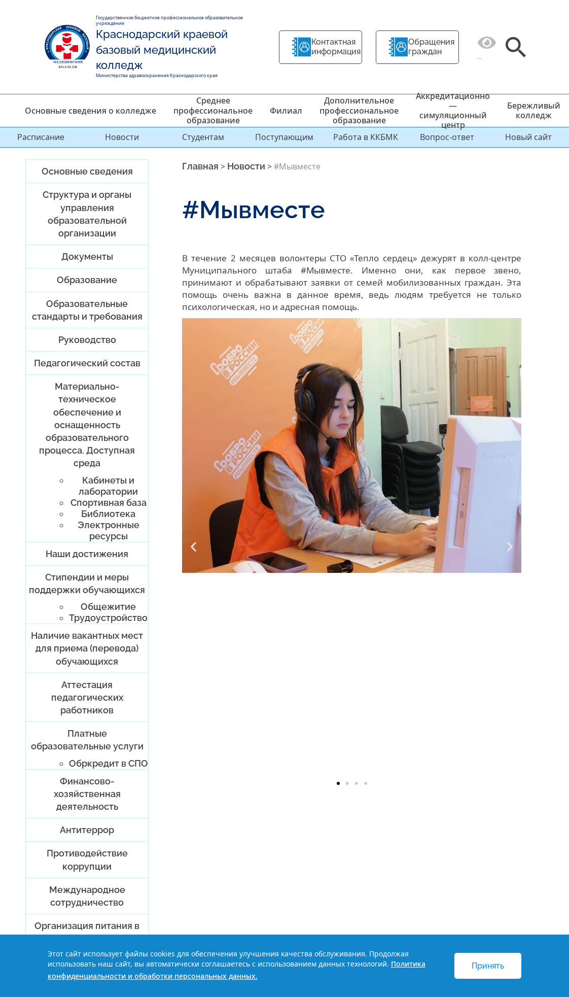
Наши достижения (87, 553)
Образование (87, 279)
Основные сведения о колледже (90, 110)
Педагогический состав (87, 363)
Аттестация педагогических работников (87, 697)
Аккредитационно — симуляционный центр (453, 110)
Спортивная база (108, 502)
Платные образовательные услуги (87, 739)
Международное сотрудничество (87, 896)
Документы (87, 256)
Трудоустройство (108, 617)
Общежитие (108, 606)
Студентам (203, 137)
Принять (488, 966)
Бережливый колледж (533, 110)
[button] (193, 546)
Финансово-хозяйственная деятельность (87, 794)
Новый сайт (528, 137)
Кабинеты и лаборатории (108, 486)
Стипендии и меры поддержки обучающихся (87, 583)
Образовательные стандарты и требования (87, 310)
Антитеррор (87, 829)
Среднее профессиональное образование (213, 110)
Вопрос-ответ (447, 137)
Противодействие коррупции (87, 859)
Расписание (40, 137)
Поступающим (284, 137)
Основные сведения (87, 171)
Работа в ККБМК (365, 137)
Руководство (87, 339)
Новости (122, 137)
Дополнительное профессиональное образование (359, 110)
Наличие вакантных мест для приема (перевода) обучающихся (87, 648)
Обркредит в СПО (108, 763)
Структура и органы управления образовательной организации (87, 213)
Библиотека (108, 513)
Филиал (286, 110)
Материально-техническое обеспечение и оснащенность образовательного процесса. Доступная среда (87, 424)
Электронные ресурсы (108, 530)
